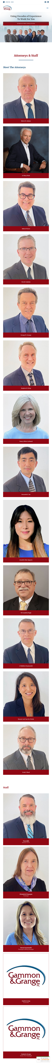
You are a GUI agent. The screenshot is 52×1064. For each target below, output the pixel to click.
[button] (47, 8)
